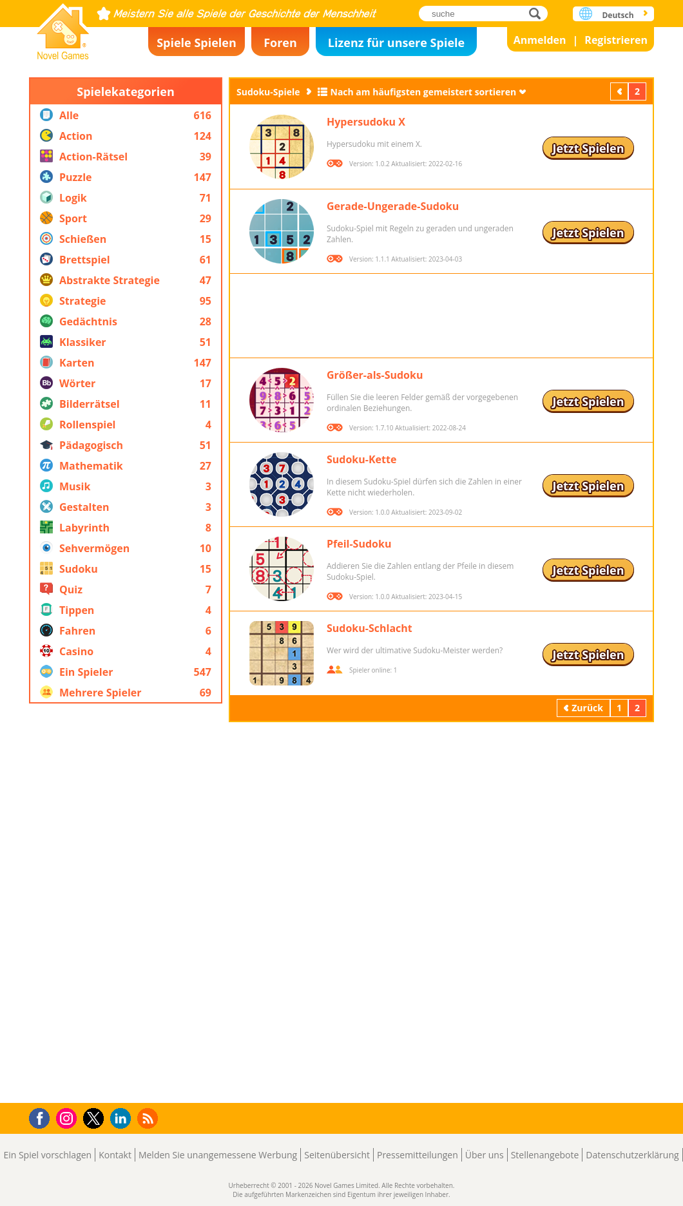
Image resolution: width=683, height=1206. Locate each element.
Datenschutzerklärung (632, 1155)
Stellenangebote (545, 1155)
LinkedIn (123, 1118)
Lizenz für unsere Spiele (396, 42)
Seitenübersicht (337, 1155)
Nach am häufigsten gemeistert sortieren (424, 92)
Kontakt (115, 1155)
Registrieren (616, 40)
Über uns (484, 1155)
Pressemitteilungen (417, 1155)
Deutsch (617, 15)
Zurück (620, 91)
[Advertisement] (125, 903)
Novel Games (63, 27)
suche (538, 13)
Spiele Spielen (196, 42)
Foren (280, 42)
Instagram (68, 1117)
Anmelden (540, 40)
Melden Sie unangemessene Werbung (218, 1155)
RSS (149, 1118)
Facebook (43, 1116)
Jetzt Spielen (588, 148)
